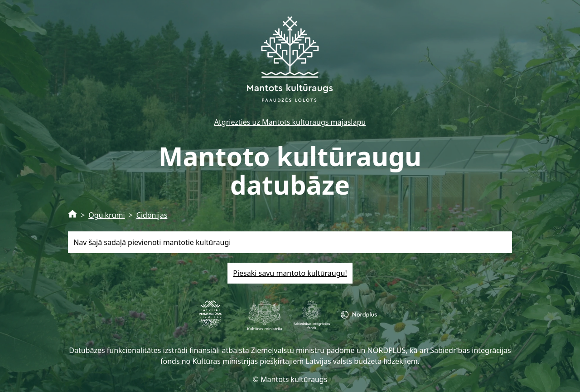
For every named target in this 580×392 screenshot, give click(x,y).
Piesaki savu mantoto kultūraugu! (290, 273)
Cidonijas (152, 215)
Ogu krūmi (106, 215)
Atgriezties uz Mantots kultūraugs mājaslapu (290, 122)
